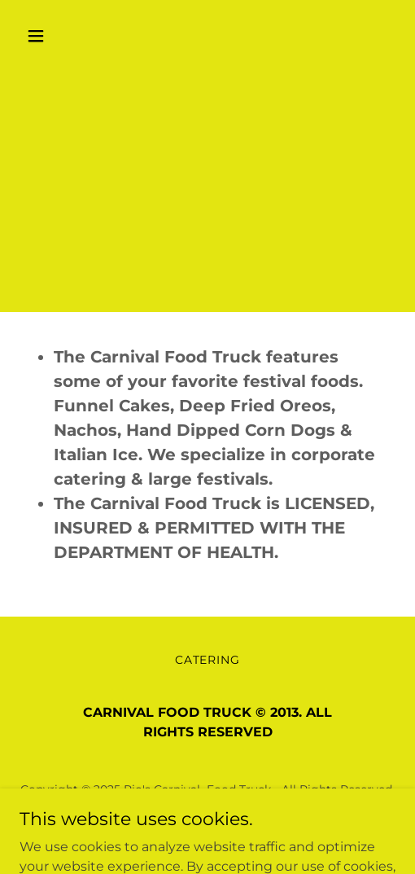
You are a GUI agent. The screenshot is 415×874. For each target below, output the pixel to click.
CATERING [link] (208, 659)
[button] (48, 36)
